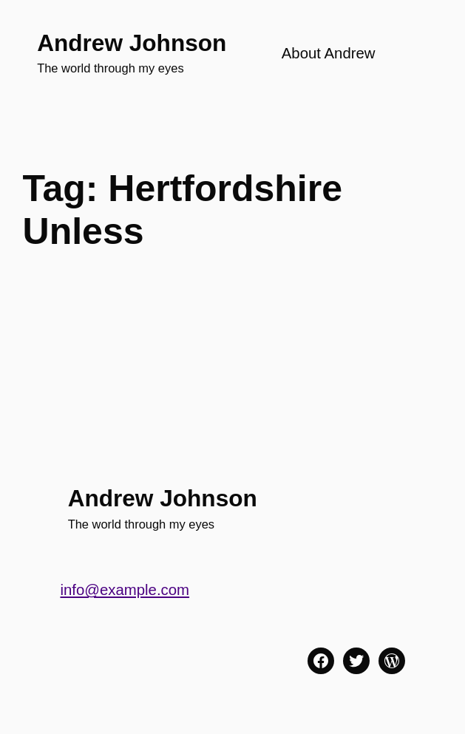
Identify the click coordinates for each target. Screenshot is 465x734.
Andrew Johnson (131, 43)
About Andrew (329, 53)
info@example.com (124, 590)
